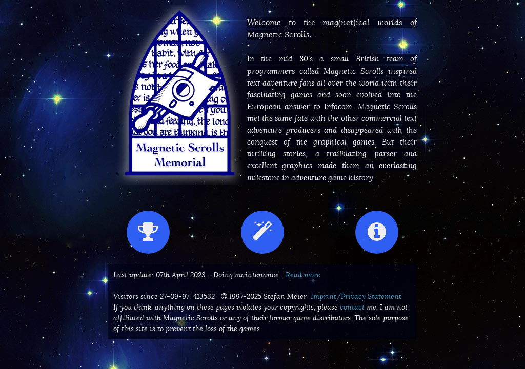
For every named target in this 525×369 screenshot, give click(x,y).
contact (352, 307)
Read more (303, 274)
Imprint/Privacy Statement (356, 296)
